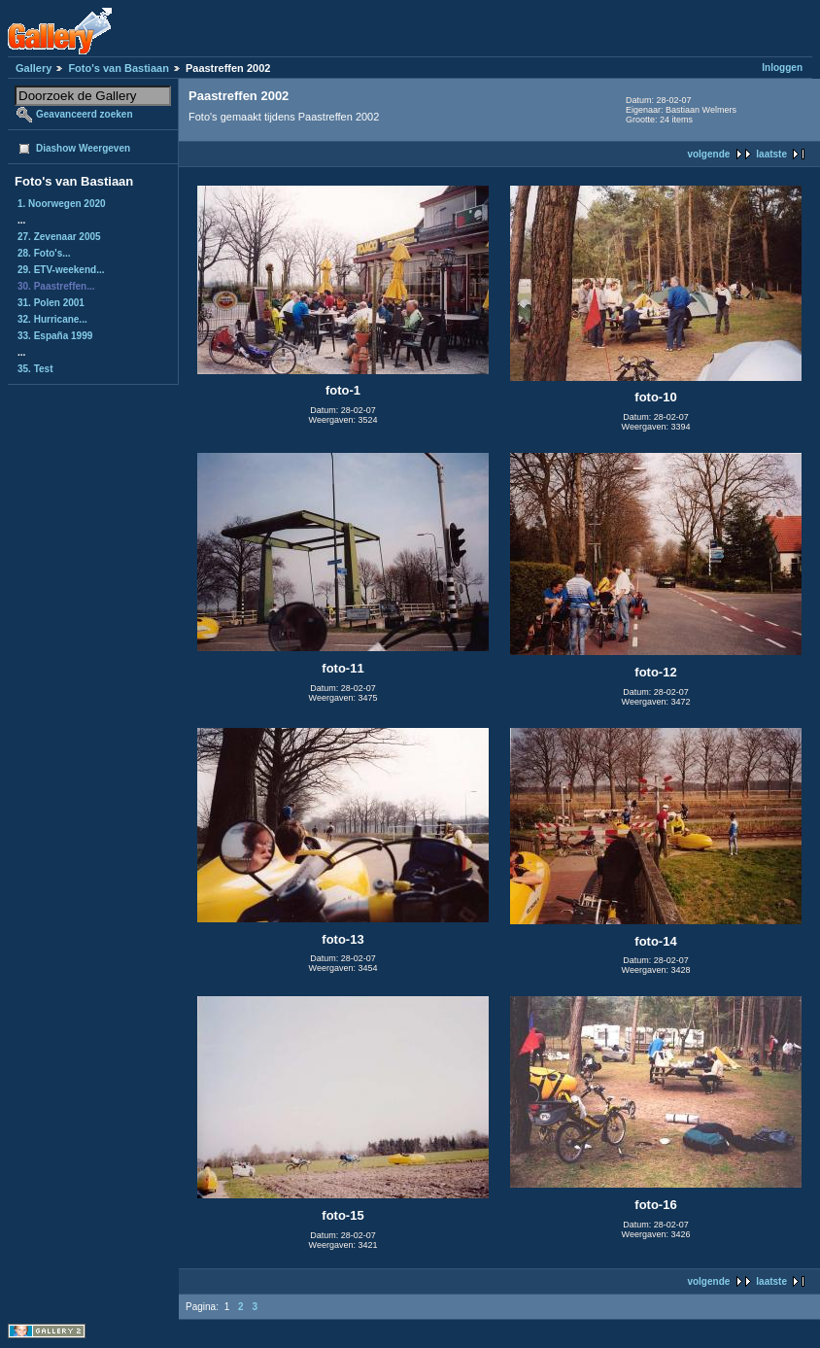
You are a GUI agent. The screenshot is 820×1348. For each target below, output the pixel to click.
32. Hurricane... (52, 319)
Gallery (33, 68)
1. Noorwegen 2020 (61, 203)
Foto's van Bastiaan (118, 68)
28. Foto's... (44, 253)
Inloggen (782, 67)
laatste (771, 154)
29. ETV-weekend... (60, 269)
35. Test (35, 368)
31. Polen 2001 (51, 302)
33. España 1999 (54, 335)
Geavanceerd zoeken (84, 114)
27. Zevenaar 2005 (59, 236)
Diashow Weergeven (83, 148)
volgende (708, 154)
